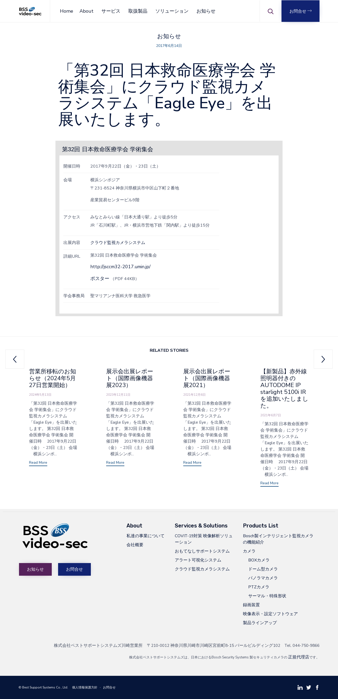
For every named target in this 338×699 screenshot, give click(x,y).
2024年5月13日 (40, 395)
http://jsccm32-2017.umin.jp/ (120, 266)
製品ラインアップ (260, 622)
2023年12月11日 (118, 395)
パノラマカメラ (263, 578)
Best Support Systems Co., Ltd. (45, 687)
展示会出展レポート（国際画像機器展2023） (129, 378)
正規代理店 (298, 657)
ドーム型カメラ (263, 569)
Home (66, 11)
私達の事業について (145, 536)
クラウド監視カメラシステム (117, 242)
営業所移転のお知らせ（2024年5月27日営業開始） (52, 378)
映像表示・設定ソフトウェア (270, 614)
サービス (110, 11)
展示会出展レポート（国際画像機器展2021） (206, 378)
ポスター (99, 278)
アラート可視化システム (198, 560)
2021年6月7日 (270, 415)
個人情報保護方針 (84, 687)
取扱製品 (137, 11)
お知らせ (205, 11)
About (86, 11)
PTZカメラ (258, 587)
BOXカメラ (259, 560)
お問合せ (109, 687)
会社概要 (134, 545)
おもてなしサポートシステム (202, 551)
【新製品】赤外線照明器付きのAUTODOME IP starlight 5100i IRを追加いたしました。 (284, 389)
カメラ (249, 551)
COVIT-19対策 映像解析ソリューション (204, 539)
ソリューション (172, 11)
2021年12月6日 (194, 395)
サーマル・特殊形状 (267, 596)
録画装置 (251, 605)
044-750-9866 (306, 645)
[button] (300, 11)
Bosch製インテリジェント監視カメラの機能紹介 (278, 539)
